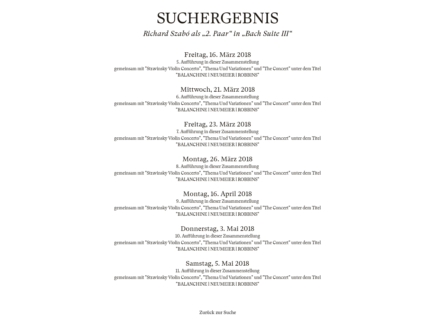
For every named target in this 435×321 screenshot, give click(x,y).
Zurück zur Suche (217, 312)
